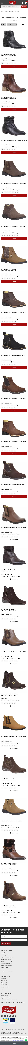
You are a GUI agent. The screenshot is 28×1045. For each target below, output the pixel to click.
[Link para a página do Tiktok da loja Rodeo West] (10, 1016)
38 (12, 192)
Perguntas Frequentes (6, 963)
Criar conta (3, 978)
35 (4, 192)
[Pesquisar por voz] (19, 6)
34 (2, 63)
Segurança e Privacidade (7, 957)
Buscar (24, 6)
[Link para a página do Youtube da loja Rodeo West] (7, 1016)
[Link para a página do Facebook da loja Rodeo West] (5, 1016)
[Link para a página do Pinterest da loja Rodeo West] (16, 1016)
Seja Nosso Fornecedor (7, 972)
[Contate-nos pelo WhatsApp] (26, 1040)
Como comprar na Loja (6, 961)
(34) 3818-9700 (5, 995)
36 (7, 192)
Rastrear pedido (5, 955)
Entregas (3, 969)
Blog (2, 989)
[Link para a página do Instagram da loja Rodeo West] (2, 1016)
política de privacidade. (18, 1040)
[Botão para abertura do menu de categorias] (2, 3)
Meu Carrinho (4, 985)
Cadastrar (6, 943)
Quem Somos (4, 953)
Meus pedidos (4, 982)
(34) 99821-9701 (5, 998)
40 (15, 321)
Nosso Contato (4, 967)
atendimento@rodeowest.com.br (9, 1000)
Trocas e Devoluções (6, 959)
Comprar (14, 66)
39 (14, 235)
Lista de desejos (5, 987)
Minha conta (4, 980)
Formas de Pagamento (6, 965)
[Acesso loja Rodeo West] (22, 3)
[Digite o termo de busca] (9, 6)
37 (10, 192)
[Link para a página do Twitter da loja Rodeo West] (13, 1016)
